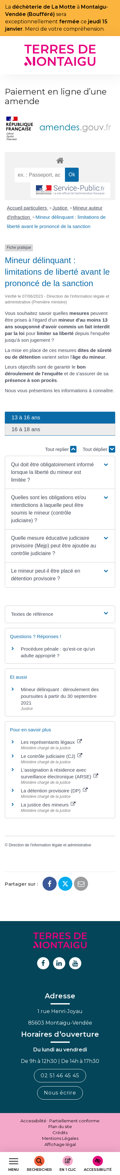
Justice (60, 207)
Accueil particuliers (27, 207)
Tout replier (60, 449)
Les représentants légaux (51, 742)
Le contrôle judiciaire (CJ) (51, 756)
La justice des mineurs (48, 804)
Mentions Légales (60, 1138)
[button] (60, 472)
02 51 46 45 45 (60, 1075)
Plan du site (60, 1126)
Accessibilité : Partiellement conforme (60, 1120)
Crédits (60, 1132)
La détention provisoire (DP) (54, 790)
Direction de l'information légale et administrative (50, 845)
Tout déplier (99, 449)
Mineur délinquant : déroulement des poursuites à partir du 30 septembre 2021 (60, 696)
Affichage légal (60, 1144)
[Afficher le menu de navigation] (13, 1164)
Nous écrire (60, 1093)
